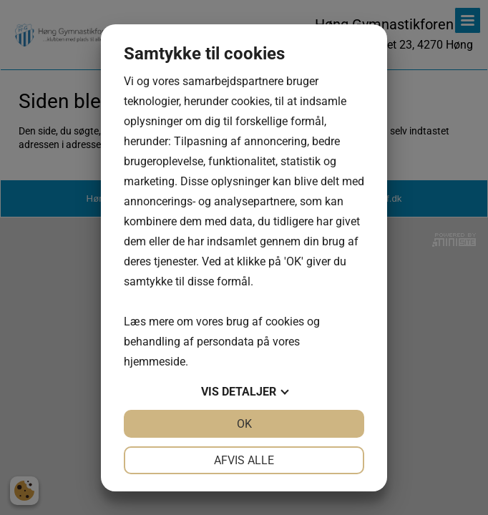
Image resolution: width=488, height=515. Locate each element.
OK (244, 424)
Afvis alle (244, 460)
